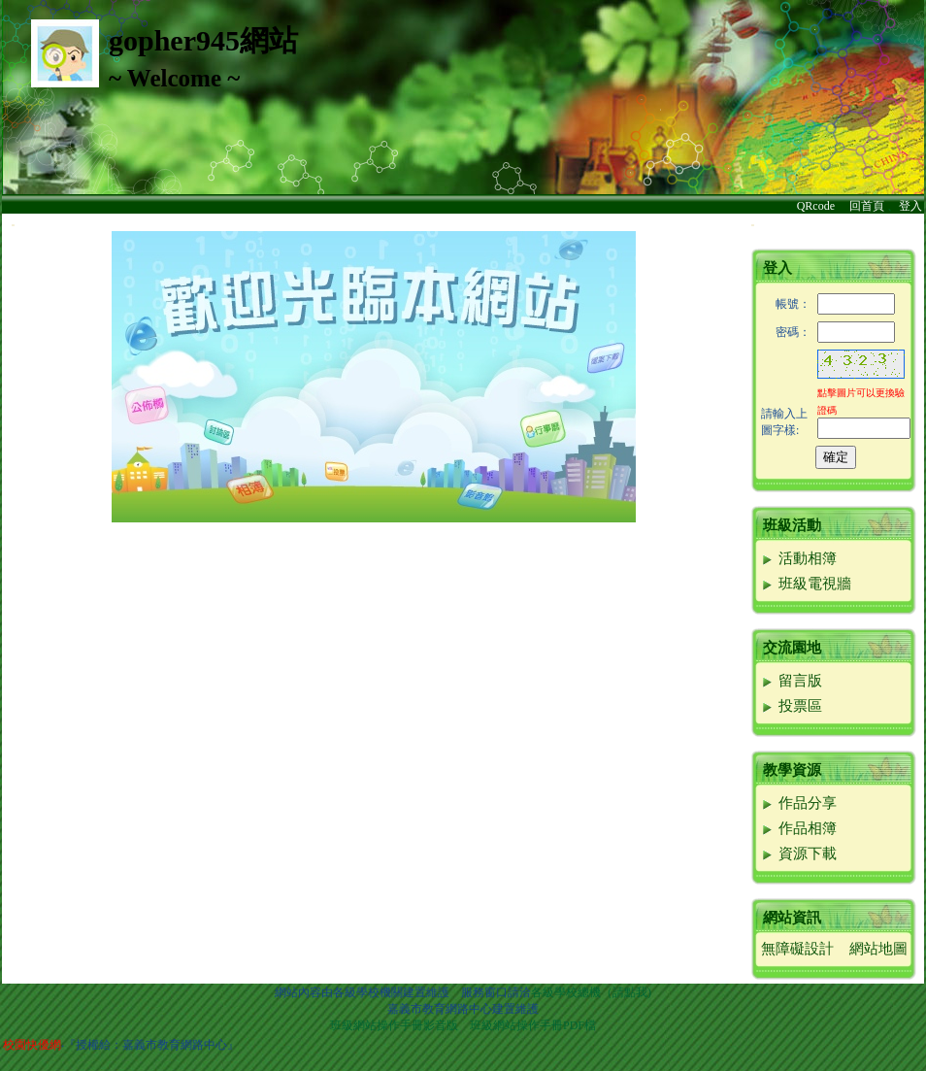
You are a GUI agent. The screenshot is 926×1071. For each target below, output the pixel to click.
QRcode (816, 206)
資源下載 (798, 853)
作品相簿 (798, 828)
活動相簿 (798, 558)
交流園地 (792, 647)
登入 (910, 206)
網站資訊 (792, 917)
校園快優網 (32, 1045)
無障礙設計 (797, 948)
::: (13, 224)
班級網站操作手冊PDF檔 (533, 1025)
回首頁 (866, 206)
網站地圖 (878, 948)
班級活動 (792, 525)
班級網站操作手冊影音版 (394, 1025)
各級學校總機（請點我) (591, 992)
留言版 (791, 680)
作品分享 (798, 803)
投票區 (791, 706)
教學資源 (792, 770)
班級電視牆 (805, 583)
